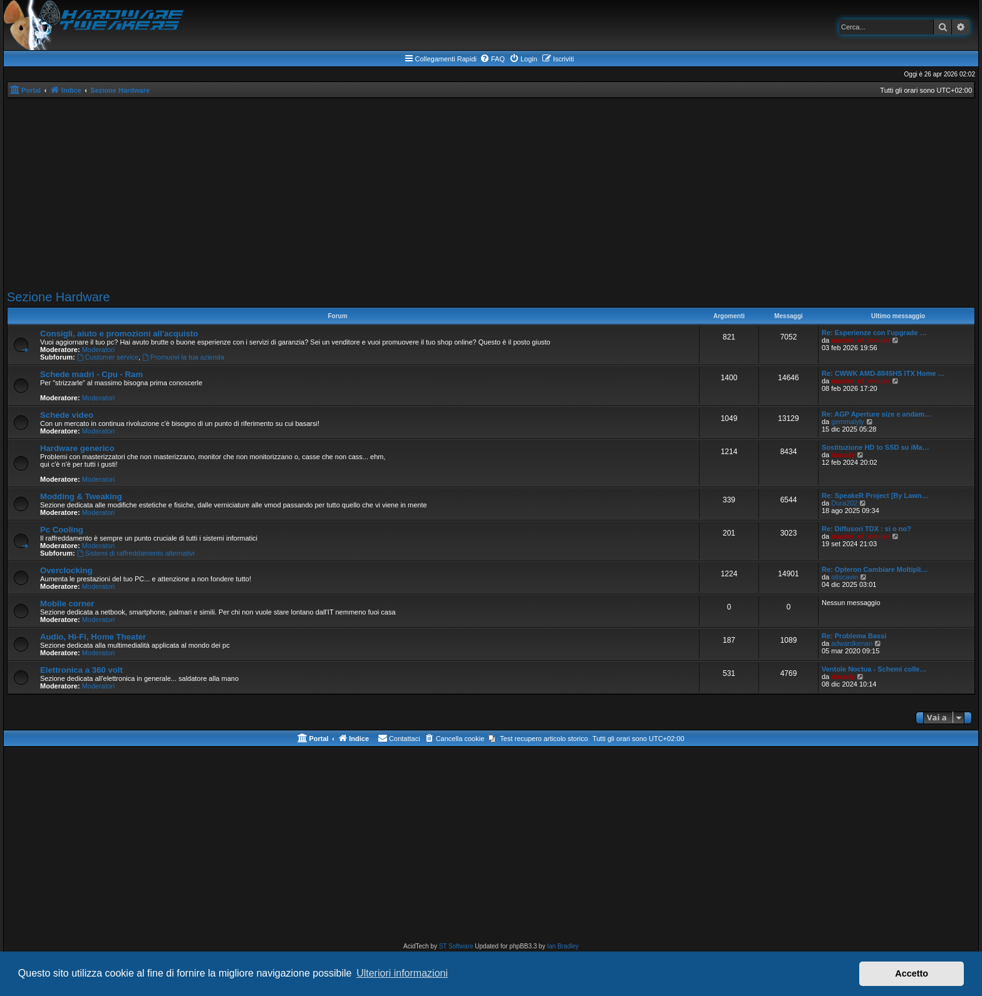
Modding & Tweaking (81, 496)
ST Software (456, 946)
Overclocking (66, 570)
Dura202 (844, 503)
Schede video (66, 415)
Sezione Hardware (58, 297)
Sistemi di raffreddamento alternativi (136, 553)
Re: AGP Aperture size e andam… (876, 414)
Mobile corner (67, 603)
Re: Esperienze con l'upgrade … (874, 332)
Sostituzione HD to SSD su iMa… (875, 447)
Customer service (107, 357)
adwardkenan (851, 643)
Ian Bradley (563, 946)
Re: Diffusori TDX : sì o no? (866, 528)
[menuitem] (492, 58)
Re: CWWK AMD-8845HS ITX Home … (883, 373)
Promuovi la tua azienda (183, 357)
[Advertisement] (491, 192)
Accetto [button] (911, 973)
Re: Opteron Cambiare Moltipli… (875, 569)
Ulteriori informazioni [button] (402, 973)
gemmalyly (847, 421)
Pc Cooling (61, 529)
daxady (843, 455)
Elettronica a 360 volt (81, 670)
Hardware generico (77, 448)
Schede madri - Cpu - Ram (91, 374)
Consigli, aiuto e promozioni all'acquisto (119, 333)
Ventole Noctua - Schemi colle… (874, 669)
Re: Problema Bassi (854, 636)
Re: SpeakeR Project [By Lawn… (875, 495)
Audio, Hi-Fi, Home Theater (93, 636)
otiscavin (844, 577)
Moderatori (98, 349)
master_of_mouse (860, 340)
